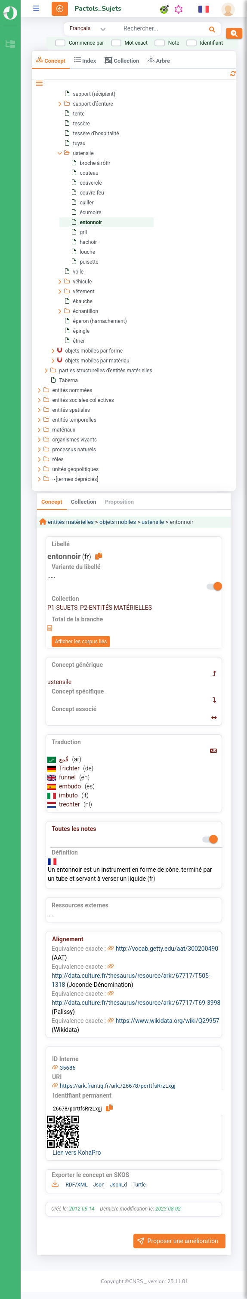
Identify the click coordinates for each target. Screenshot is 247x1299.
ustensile (153, 522)
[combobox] (154, 29)
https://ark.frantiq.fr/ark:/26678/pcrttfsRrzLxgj (118, 1086)
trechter (70, 804)
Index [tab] (85, 60)
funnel (68, 777)
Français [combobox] (80, 28)
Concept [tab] (50, 60)
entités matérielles (70, 522)
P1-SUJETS (62, 607)
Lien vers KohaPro (76, 1152)
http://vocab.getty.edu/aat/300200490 (167, 948)
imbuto (69, 795)
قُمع (64, 759)
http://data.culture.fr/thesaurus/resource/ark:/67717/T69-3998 (136, 1002)
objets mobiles (117, 522)
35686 (68, 1068)
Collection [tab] (122, 60)
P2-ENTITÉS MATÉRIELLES (116, 607)
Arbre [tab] (159, 60)
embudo (71, 786)
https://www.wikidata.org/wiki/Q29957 (167, 1020)
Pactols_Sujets (97, 8)
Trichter (70, 768)
